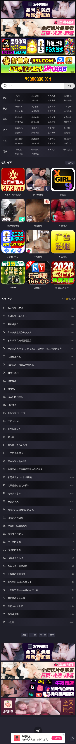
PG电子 (19, 96)
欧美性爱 (68, 117)
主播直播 (51, 111)
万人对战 (51, 96)
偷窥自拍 (19, 128)
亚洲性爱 (19, 117)
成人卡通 (51, 117)
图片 (5, 129)
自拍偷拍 (35, 106)
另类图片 (68, 132)
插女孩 (19, 149)
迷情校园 (19, 143)
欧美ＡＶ (51, 106)
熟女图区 (51, 132)
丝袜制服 (35, 111)
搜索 (69, 86)
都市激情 (19, 138)
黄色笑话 (51, 143)
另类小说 (35, 143)
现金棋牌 (51, 100)
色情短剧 (35, 154)
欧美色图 (51, 128)
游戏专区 (68, 96)
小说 (5, 140)
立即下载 (57, 738)
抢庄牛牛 (68, 100)
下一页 (43, 635)
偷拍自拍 (35, 117)
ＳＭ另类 (68, 111)
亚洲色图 (35, 128)
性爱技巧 (68, 143)
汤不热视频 (67, 149)
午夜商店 (35, 149)
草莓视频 (51, 149)
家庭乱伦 (35, 138)
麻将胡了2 (19, 100)
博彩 (5, 97)
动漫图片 (68, 128)
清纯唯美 (35, 132)
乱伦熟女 (51, 122)
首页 (24, 635)
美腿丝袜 (19, 132)
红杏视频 (19, 154)
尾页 (52, 635)
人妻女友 (51, 138)
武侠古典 (68, 138)
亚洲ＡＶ (19, 106)
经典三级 (35, 122)
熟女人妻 (19, 111)
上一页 (33, 635)
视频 (5, 108)
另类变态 (68, 122)
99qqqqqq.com (38, 79)
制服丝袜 (19, 122)
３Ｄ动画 (68, 106)
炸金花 (35, 100)
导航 (5, 151)
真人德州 (35, 96)
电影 (5, 119)
